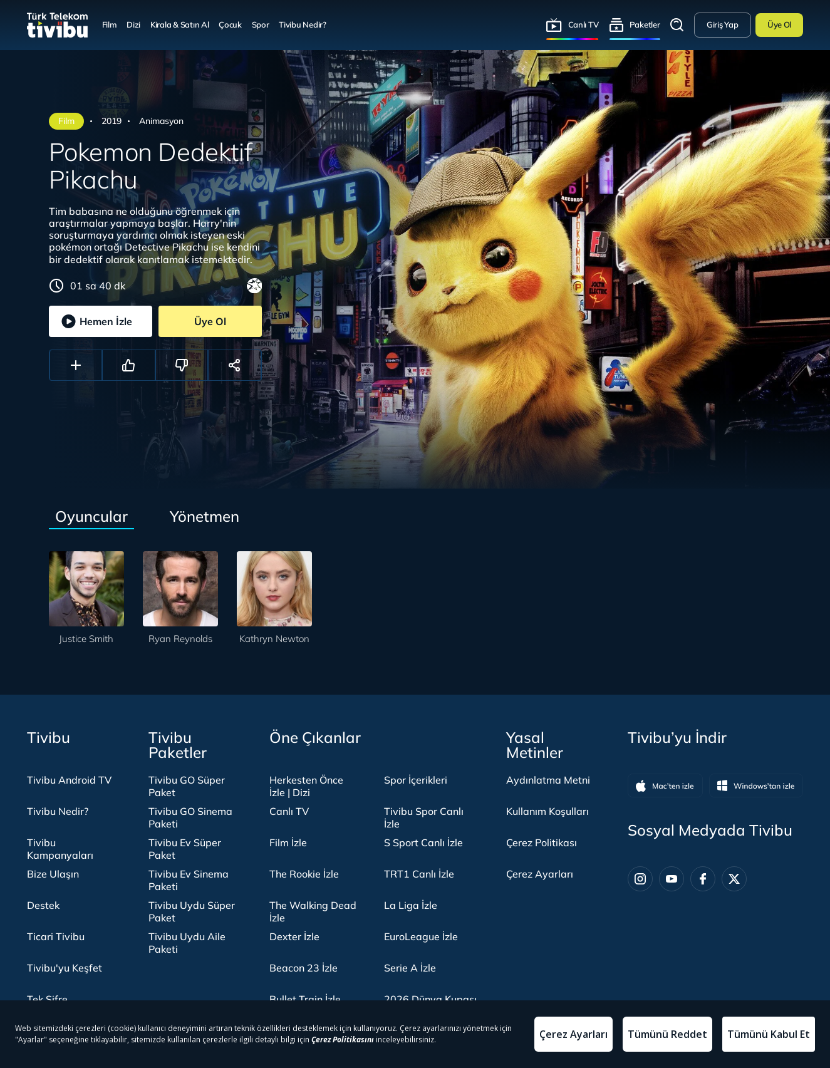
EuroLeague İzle (421, 936)
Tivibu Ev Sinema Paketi (188, 880)
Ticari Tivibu (56, 936)
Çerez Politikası (541, 842)
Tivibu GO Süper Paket (186, 786)
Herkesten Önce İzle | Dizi (306, 786)
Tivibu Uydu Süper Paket (191, 911)
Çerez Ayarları (539, 874)
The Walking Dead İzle (312, 911)
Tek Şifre (47, 999)
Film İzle (288, 842)
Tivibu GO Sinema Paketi (190, 817)
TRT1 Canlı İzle (419, 874)
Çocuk (230, 24)
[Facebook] (702, 878)
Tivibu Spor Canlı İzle (424, 817)
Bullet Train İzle (305, 999)
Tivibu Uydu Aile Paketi (187, 942)
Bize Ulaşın (53, 874)
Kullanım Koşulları (547, 811)
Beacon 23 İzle (303, 968)
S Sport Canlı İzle (423, 842)
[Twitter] (734, 878)
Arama (677, 25)
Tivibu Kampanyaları (60, 848)
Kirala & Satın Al (179, 24)
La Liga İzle (410, 905)
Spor (260, 24)
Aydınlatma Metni (548, 780)
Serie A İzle (410, 968)
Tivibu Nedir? (302, 24)
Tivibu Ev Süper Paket (184, 848)
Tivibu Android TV (69, 780)
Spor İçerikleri (415, 780)
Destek (43, 905)
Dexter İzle (294, 936)
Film (109, 24)
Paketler (645, 24)
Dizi (133, 24)
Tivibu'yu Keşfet (64, 968)
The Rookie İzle (304, 874)
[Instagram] (640, 878)
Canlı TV (583, 24)
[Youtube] (671, 878)
